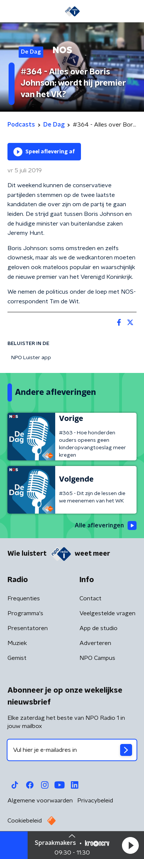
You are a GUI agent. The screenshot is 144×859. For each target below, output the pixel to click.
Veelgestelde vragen (107, 613)
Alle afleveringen (106, 525)
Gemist (16, 658)
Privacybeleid (95, 801)
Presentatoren (27, 628)
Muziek (17, 643)
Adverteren (95, 643)
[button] (130, 845)
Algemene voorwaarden (40, 801)
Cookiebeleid (24, 821)
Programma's (25, 613)
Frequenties (23, 598)
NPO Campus (97, 658)
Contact (90, 598)
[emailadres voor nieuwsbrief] (72, 750)
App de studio (98, 628)
